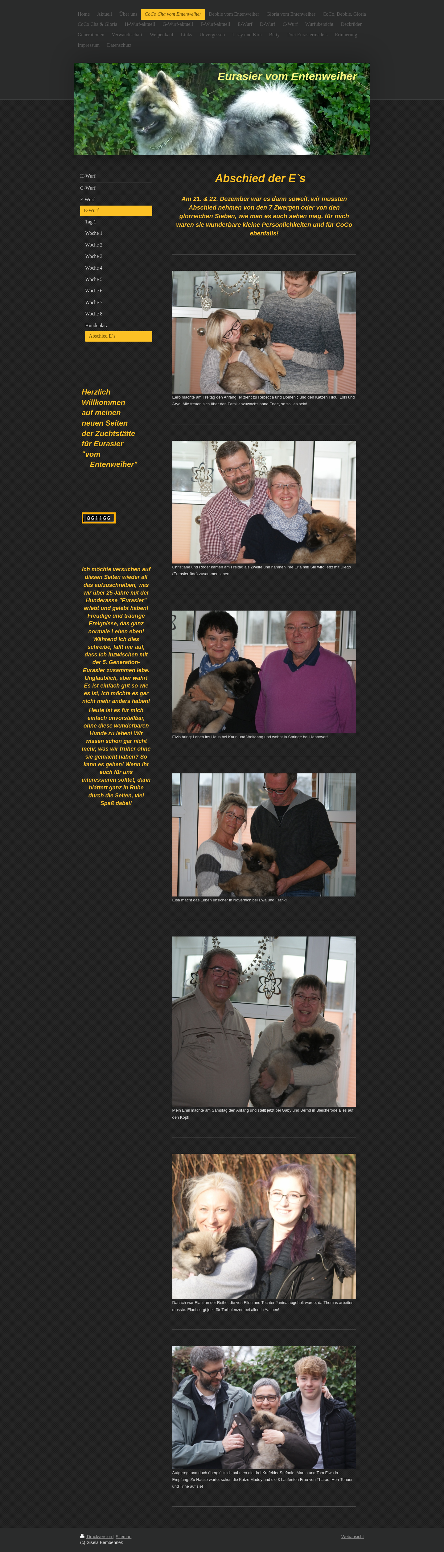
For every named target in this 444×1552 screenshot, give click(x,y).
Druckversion (96, 1536)
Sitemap (123, 1536)
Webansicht (352, 1536)
